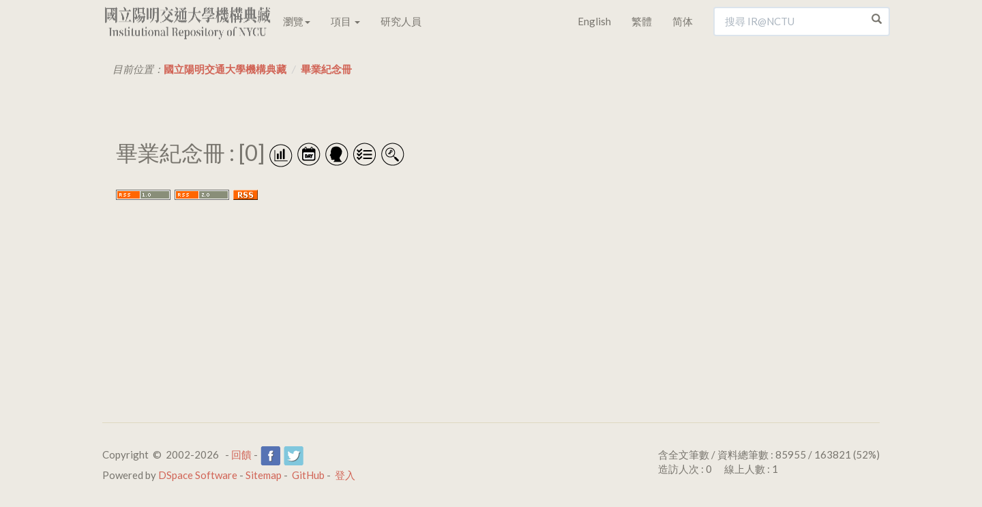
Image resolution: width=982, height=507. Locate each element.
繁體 (641, 21)
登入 (345, 475)
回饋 (241, 454)
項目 (345, 21)
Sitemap (264, 475)
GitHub (308, 475)
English (594, 21)
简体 (682, 21)
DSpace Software (197, 475)
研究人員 (401, 21)
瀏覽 (296, 21)
